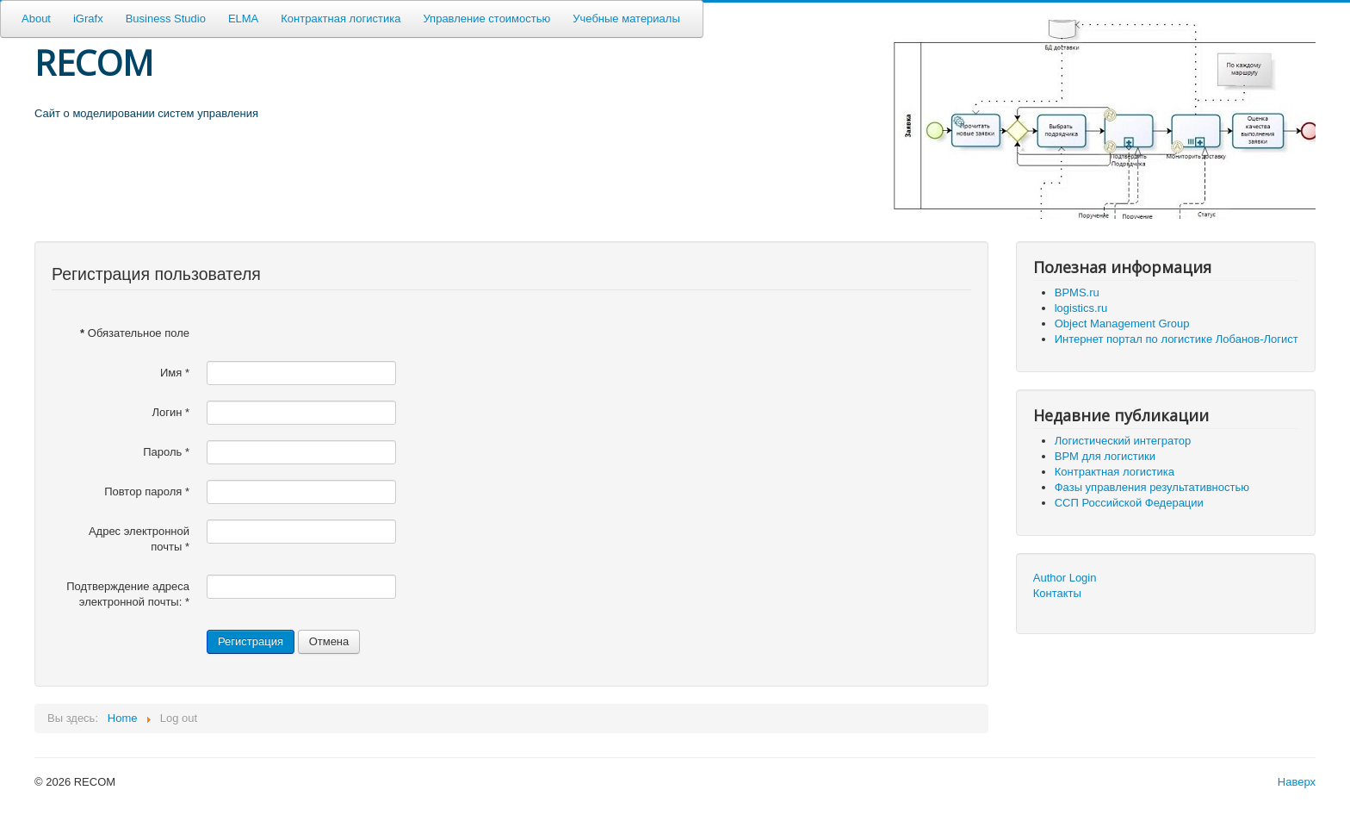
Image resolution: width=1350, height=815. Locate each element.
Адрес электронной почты (139, 539)
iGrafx (88, 18)
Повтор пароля (146, 491)
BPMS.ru (1077, 292)
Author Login (1065, 577)
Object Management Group (1122, 323)
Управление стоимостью (486, 18)
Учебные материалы (626, 18)
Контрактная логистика (340, 18)
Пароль (166, 451)
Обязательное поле (134, 333)
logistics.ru (1081, 308)
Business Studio (166, 18)
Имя (174, 372)
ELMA (243, 18)
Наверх (1297, 781)
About (36, 18)
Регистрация (250, 641)
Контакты (1057, 593)
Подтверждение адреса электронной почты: (127, 594)
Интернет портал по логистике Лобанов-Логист (1176, 339)
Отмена (329, 641)
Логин (170, 412)
